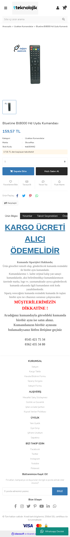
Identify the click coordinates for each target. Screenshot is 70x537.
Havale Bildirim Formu (35, 376)
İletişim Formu (35, 385)
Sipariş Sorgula (35, 381)
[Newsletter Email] (27, 491)
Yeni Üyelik (35, 423)
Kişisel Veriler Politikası (35, 411)
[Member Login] (57, 8)
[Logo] (25, 8)
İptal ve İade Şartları (35, 407)
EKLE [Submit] (60, 491)
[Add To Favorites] (10, 184)
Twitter (35, 454)
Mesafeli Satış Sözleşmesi (35, 397)
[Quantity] (35, 162)
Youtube (35, 463)
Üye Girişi (35, 428)
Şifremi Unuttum (35, 432)
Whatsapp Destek (52, 531)
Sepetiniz (35, 437)
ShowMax (29, 142)
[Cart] (64, 8)
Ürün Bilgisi (11, 216)
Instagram (35, 458)
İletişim (35, 366)
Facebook (35, 449)
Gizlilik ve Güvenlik (35, 402)
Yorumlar (27, 216)
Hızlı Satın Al (51, 171)
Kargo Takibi (35, 371)
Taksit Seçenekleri (47, 216)
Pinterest (35, 468)
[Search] (35, 19)
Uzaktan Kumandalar (34, 138)
